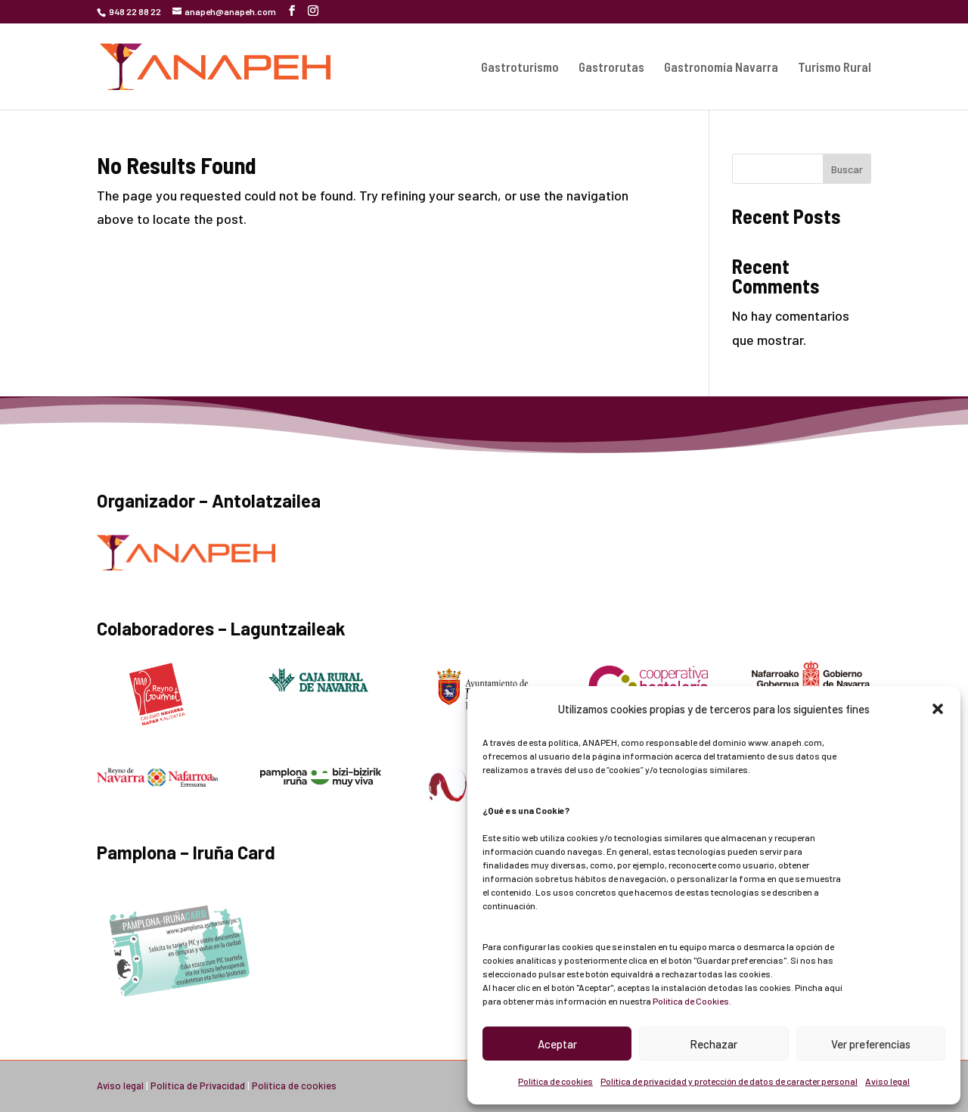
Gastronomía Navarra (721, 67)
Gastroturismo (520, 67)
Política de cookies (555, 1081)
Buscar (847, 169)
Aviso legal (887, 1081)
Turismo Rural (834, 67)
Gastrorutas (611, 67)
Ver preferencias (871, 1044)
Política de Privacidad (197, 1085)
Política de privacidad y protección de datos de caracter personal (729, 1081)
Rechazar (713, 1044)
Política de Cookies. (692, 1001)
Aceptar (557, 1044)
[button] (937, 708)
